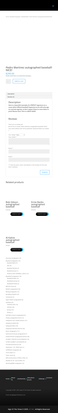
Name (10, 148)
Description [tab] (11, 94)
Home (7, 16)
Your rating (12, 135)
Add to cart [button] (16, 214)
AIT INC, (31, 409)
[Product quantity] (8, 81)
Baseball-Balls (24, 16)
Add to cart (19, 81)
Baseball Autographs (15, 16)
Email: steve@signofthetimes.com (15, 395)
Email (10, 156)
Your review (12, 137)
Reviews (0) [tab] (11, 97)
